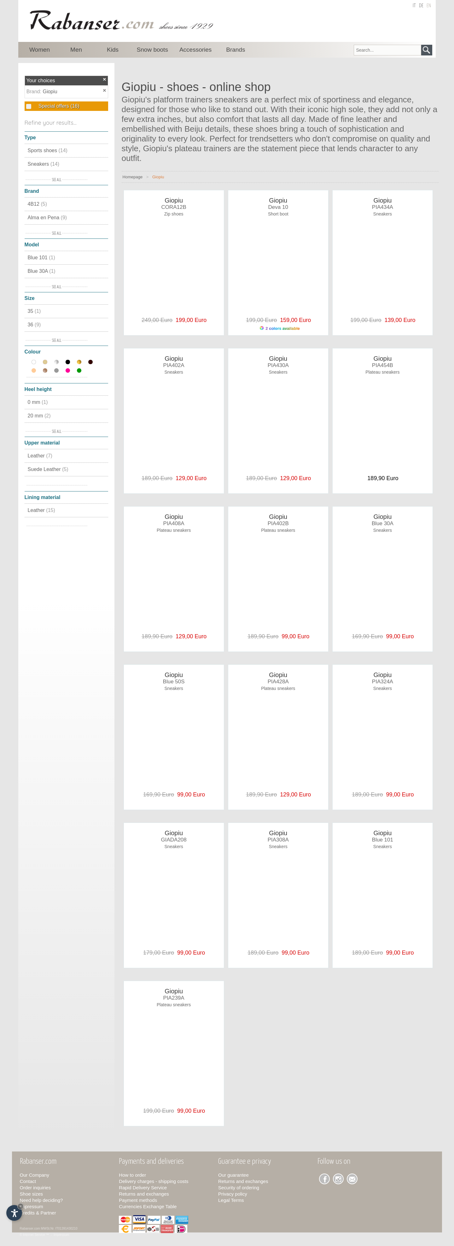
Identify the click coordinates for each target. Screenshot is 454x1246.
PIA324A (382, 682)
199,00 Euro (189, 320)
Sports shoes (47, 150)
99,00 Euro (293, 636)
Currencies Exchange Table (148, 1206)
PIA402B (278, 523)
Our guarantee (233, 1175)
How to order (132, 1175)
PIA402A (173, 365)
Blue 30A (41, 271)
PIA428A (278, 682)
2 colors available (280, 328)
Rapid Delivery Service (143, 1187)
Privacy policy (232, 1194)
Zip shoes (173, 213)
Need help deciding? (41, 1200)
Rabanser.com (30, 1228)
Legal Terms (231, 1200)
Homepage (133, 177)
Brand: (34, 91)
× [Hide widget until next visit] (20, 1206)
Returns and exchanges (144, 1194)
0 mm (38, 402)
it (414, 5)
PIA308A (278, 840)
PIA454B (382, 365)
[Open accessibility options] (14, 1213)
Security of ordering (238, 1187)
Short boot (278, 213)
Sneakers (44, 164)
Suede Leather (48, 469)
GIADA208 (173, 840)
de (421, 5)
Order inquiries (35, 1187)
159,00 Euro (294, 320)
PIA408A (173, 523)
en (429, 5)
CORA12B (173, 207)
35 (34, 311)
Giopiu (50, 91)
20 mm (39, 415)
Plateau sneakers (382, 372)
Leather (40, 455)
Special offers (58, 106)
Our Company (34, 1175)
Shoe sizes (31, 1194)
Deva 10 (278, 207)
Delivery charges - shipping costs (153, 1181)
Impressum (31, 1206)
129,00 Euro (189, 478)
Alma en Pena (47, 217)
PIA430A (278, 365)
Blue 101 (41, 257)
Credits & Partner (38, 1212)
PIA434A (382, 207)
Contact (28, 1181)
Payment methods (138, 1200)
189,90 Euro (382, 478)
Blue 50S (174, 682)
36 (34, 324)
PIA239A (173, 998)
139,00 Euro (398, 320)
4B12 (37, 204)
